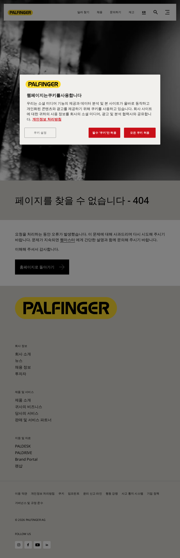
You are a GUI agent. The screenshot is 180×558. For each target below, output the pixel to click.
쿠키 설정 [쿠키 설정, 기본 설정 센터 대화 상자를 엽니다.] (40, 133)
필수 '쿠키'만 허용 (104, 133)
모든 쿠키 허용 (140, 133)
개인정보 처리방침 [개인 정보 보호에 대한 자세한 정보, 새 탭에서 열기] (46, 119)
